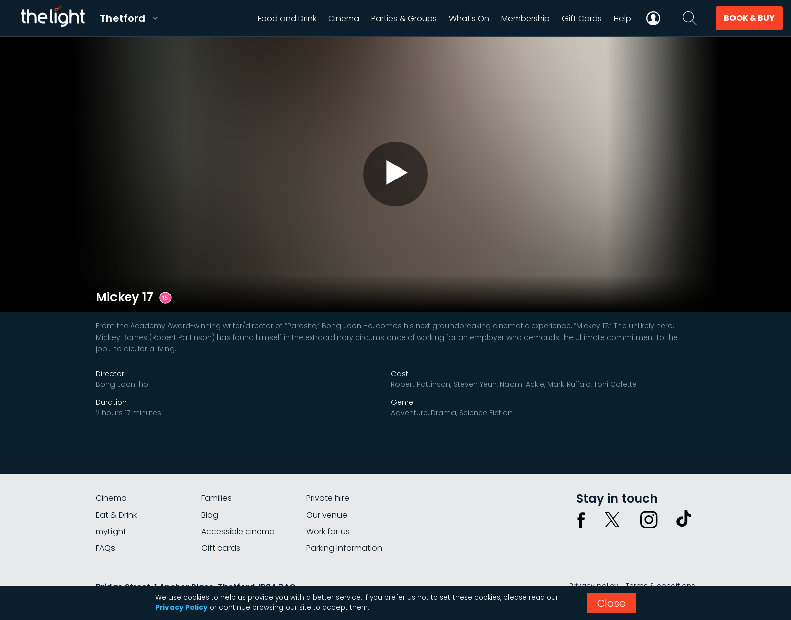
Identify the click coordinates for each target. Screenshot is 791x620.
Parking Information (344, 548)
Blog (209, 515)
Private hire (327, 498)
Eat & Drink (116, 515)
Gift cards (220, 548)
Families (216, 498)
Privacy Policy (181, 607)
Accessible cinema (238, 531)
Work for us (328, 531)
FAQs (105, 548)
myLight (111, 531)
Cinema (111, 498)
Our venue (326, 515)
